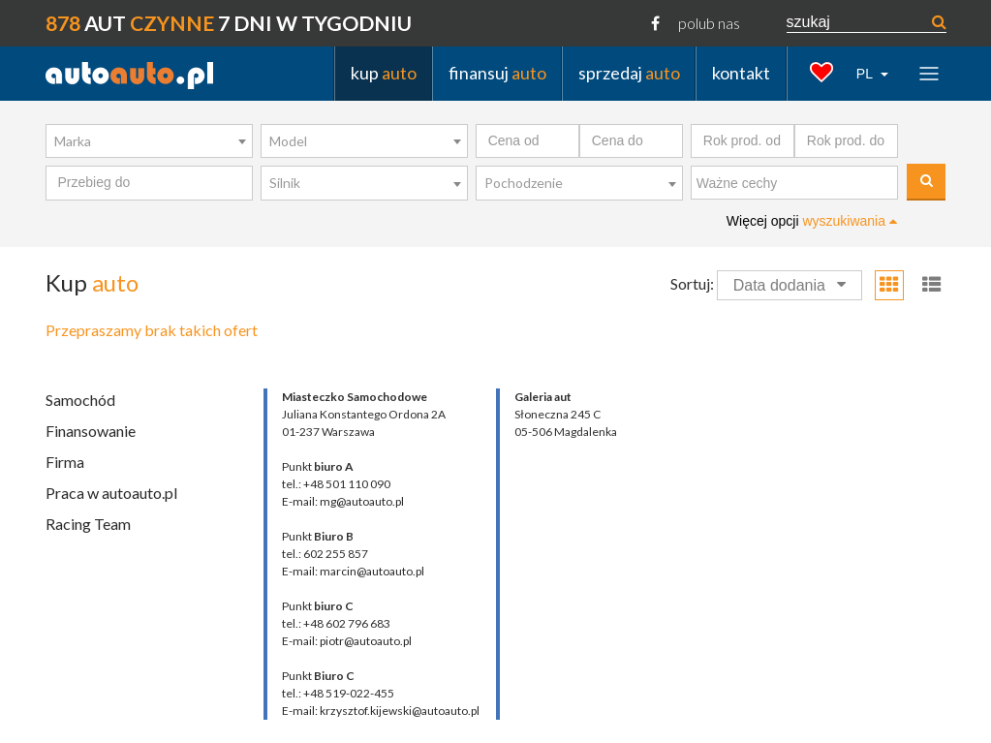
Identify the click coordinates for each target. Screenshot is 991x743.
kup (384, 72)
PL (866, 73)
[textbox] (799, 184)
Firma (65, 461)
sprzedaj (629, 72)
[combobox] (149, 141)
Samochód (80, 399)
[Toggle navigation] (929, 73)
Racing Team (88, 523)
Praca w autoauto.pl (111, 492)
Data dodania (789, 285)
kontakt (741, 72)
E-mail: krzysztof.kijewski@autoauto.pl (381, 710)
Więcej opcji (812, 221)
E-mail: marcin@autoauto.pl (353, 571)
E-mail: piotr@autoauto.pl (347, 641)
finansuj (497, 72)
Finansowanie (91, 430)
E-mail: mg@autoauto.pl (343, 501)
